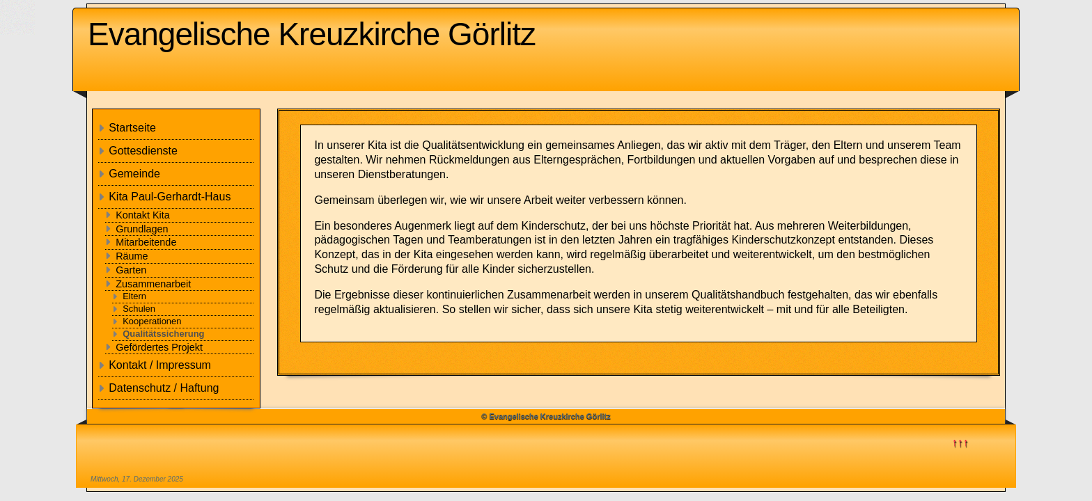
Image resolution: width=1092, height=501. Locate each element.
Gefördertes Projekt (159, 347)
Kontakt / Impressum (160, 365)
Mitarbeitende (146, 242)
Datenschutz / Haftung (164, 388)
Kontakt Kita (143, 215)
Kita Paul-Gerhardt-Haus (170, 196)
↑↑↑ (960, 442)
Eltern (134, 296)
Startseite (132, 128)
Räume (132, 256)
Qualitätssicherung (163, 333)
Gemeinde (134, 174)
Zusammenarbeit (153, 283)
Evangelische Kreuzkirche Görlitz (312, 34)
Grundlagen (142, 228)
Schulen (139, 308)
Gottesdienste (143, 151)
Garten (131, 270)
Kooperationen (152, 321)
